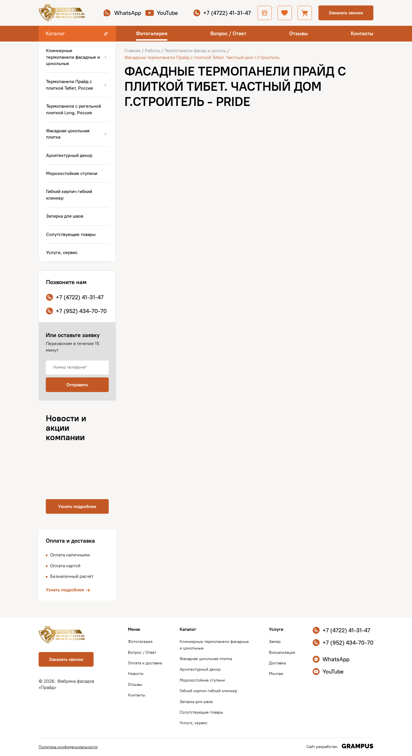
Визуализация (282, 652)
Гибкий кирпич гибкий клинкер (208, 690)
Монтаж (276, 673)
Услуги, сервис (193, 722)
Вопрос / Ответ (228, 33)
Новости (135, 673)
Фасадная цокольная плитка (206, 658)
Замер (275, 641)
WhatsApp (122, 13)
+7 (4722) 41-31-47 (222, 12)
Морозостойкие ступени (202, 680)
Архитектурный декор (200, 669)
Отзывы (298, 33)
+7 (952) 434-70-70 (76, 311)
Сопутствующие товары (201, 712)
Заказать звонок (346, 12)
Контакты (362, 33)
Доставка (277, 663)
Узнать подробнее (77, 506)
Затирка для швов (196, 701)
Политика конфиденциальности (68, 747)
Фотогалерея (151, 33)
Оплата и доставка (145, 663)
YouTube (161, 13)
